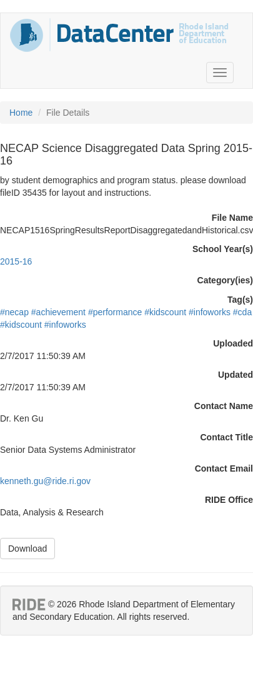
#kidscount (165, 312)
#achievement (58, 312)
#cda (242, 312)
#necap (14, 312)
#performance (115, 312)
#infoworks (210, 312)
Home (20, 113)
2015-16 (16, 261)
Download (27, 549)
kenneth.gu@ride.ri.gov (45, 481)
